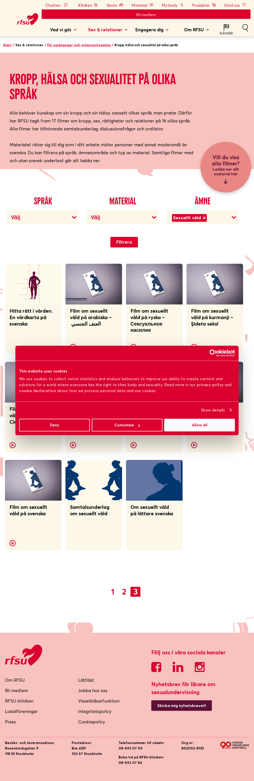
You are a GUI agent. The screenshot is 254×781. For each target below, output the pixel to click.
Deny (54, 425)
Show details (213, 410)
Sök (245, 30)
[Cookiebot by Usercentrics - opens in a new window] (213, 353)
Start (7, 45)
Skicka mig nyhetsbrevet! (181, 705)
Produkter (204, 5)
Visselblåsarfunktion (99, 701)
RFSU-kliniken (19, 701)
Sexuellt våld (189, 218)
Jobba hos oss (92, 690)
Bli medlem (146, 14)
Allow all (199, 425)
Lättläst (86, 680)
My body (173, 5)
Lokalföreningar (21, 711)
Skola (115, 5)
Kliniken (88, 5)
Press (10, 722)
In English (226, 33)
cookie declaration (37, 390)
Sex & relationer (105, 30)
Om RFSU (194, 30)
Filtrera (124, 242)
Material (142, 5)
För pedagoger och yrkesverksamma (79, 45)
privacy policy (210, 384)
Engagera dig (149, 30)
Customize (127, 425)
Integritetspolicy (95, 711)
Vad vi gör (60, 30)
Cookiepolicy (91, 722)
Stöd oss (235, 5)
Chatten (57, 5)
